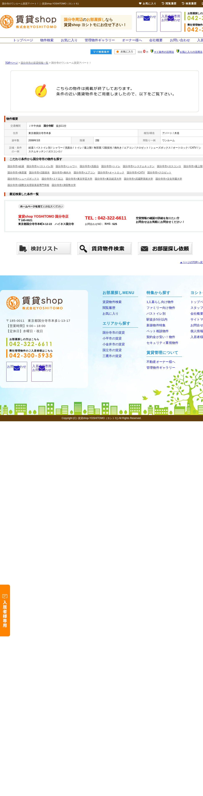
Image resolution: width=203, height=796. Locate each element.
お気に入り (70, 42)
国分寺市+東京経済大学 (108, 183)
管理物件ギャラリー (100, 42)
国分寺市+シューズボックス (23, 183)
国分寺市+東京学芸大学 (79, 183)
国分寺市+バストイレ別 (40, 171)
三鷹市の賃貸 (111, 359)
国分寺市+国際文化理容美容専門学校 (28, 189)
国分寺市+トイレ (110, 171)
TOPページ (11, 67)
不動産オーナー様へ (159, 364)
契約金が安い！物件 (159, 340)
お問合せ (196, 329)
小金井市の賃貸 (113, 347)
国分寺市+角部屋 (17, 177)
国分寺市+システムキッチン (138, 171)
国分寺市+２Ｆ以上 (52, 183)
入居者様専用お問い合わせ (171, 22)
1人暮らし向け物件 (159, 306)
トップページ (24, 42)
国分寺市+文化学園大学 (168, 183)
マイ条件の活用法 (164, 57)
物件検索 (48, 42)
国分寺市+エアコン (84, 177)
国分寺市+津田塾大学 (64, 189)
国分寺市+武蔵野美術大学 (138, 183)
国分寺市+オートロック (111, 177)
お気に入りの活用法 (191, 57)
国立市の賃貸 (111, 353)
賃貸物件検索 (111, 306)
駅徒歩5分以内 (156, 323)
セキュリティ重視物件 (161, 346)
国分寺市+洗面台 (89, 171)
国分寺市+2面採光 (39, 177)
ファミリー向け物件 (159, 312)
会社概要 (155, 42)
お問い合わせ (147, 21)
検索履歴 (189, 3)
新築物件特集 (155, 329)
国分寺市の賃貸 (113, 336)
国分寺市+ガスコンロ (169, 171)
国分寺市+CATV (136, 177)
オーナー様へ (131, 42)
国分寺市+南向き (61, 177)
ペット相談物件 (156, 334)
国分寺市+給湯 (16, 171)
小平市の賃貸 (111, 342)
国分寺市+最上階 (193, 171)
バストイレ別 (155, 317)
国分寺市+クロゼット (159, 177)
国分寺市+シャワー (66, 171)
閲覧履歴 (108, 312)
